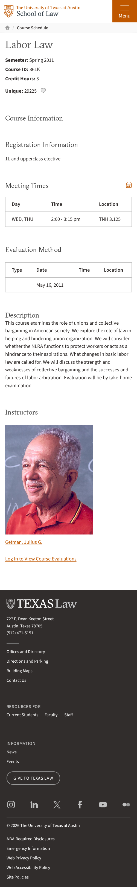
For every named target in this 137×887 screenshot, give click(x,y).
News (12, 752)
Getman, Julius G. (49, 485)
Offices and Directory (26, 651)
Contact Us (16, 680)
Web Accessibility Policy (28, 867)
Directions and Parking (27, 661)
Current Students (22, 715)
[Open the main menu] (124, 11)
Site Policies (18, 877)
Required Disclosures (31, 839)
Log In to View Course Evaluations (41, 558)
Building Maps (20, 671)
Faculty (51, 715)
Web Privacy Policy (24, 858)
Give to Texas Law (33, 778)
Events (13, 761)
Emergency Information (28, 848)
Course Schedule (32, 28)
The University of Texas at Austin (50, 825)
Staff (68, 715)
